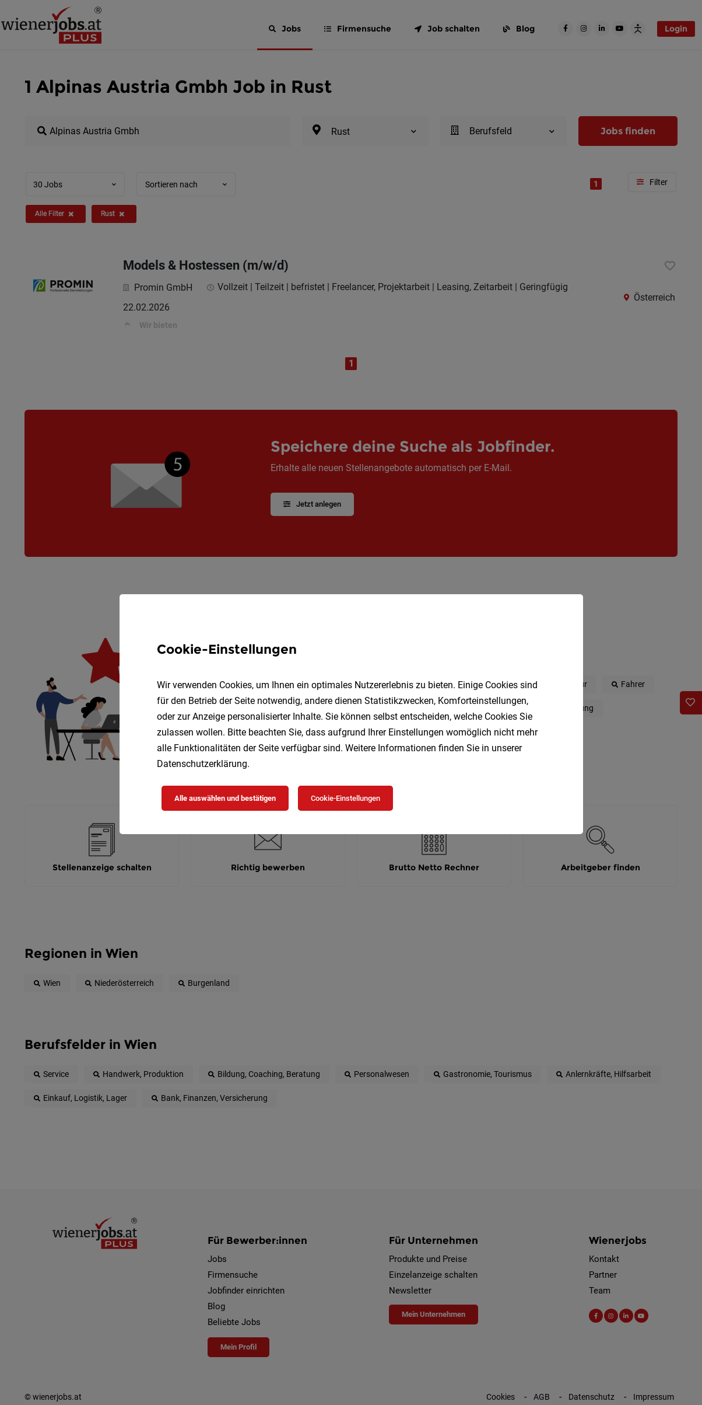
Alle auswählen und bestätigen (225, 798)
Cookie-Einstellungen (345, 798)
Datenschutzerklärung (202, 763)
